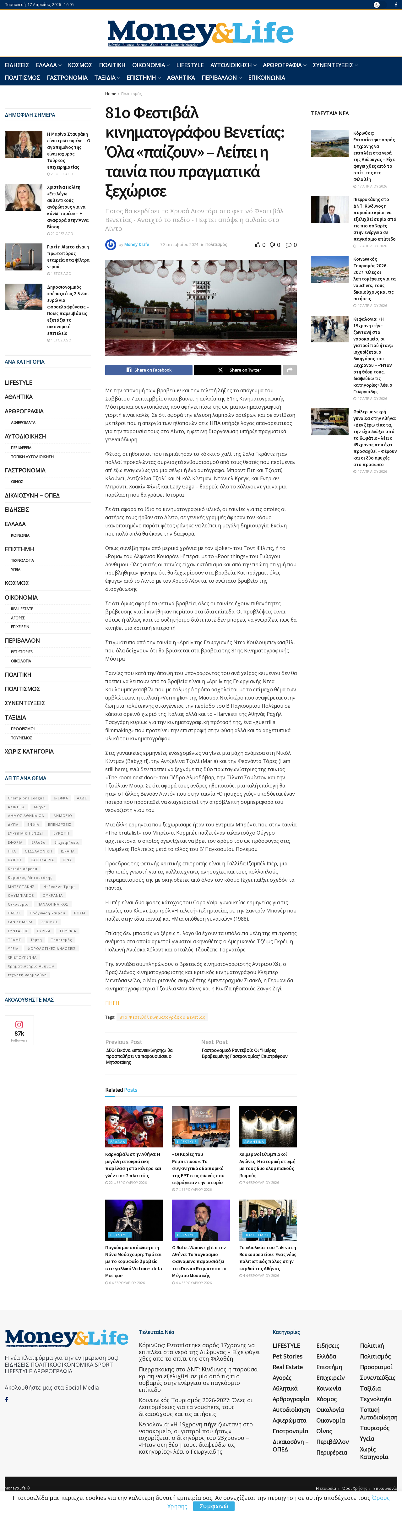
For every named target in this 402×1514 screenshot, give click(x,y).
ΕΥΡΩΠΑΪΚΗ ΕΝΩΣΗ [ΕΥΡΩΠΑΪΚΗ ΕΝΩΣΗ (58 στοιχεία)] (26, 833)
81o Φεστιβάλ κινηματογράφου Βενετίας (162, 1018)
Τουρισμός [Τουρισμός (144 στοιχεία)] (61, 939)
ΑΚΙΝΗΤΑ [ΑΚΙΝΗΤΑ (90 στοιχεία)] (16, 806)
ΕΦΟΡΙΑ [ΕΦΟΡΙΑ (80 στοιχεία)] (15, 842)
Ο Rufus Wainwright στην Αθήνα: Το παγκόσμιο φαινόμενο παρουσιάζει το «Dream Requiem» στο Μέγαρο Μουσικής (199, 1267)
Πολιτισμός (22, 77)
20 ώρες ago (60, 174)
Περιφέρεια (21, 447)
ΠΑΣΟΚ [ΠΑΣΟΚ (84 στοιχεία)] (14, 913)
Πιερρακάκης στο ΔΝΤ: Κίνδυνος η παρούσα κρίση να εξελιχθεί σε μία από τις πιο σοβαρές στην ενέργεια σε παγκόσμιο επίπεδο (374, 219)
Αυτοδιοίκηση (231, 65)
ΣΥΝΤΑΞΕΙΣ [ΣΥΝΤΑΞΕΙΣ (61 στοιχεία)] (18, 931)
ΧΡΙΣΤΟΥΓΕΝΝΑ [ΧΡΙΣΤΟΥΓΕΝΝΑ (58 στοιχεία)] (22, 957)
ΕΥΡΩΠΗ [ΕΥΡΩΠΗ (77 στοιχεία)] (61, 833)
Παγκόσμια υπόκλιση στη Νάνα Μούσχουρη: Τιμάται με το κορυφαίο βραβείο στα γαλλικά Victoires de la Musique (133, 1267)
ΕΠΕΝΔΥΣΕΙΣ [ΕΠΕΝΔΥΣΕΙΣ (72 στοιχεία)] (59, 824)
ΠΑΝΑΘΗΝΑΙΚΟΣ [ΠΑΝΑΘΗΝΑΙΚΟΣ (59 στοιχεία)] (52, 904)
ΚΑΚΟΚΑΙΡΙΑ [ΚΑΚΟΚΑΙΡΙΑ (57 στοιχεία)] (42, 860)
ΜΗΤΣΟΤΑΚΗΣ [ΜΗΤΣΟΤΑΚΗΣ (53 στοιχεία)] (21, 886)
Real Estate (22, 609)
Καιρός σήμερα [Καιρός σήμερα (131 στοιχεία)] (22, 868)
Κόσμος (80, 65)
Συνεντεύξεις (333, 65)
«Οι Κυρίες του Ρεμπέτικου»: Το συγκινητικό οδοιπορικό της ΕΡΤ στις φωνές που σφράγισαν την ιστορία (198, 1174)
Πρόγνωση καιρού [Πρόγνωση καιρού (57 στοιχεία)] (47, 913)
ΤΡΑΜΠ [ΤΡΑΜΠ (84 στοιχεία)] (15, 939)
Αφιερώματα (23, 422)
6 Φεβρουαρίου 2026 (125, 1288)
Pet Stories (21, 652)
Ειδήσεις (17, 65)
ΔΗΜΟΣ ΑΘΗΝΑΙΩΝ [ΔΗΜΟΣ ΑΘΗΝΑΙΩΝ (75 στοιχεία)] (26, 815)
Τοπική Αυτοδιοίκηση (32, 457)
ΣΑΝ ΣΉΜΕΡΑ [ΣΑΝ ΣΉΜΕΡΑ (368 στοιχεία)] (20, 921)
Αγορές (18, 618)
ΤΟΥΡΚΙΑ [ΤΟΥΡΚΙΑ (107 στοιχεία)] (67, 931)
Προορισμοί (23, 729)
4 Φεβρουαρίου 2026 (192, 1288)
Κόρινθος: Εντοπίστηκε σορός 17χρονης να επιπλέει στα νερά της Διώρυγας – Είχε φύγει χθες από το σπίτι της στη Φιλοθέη (199, 1358)
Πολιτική (112, 65)
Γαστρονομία (67, 77)
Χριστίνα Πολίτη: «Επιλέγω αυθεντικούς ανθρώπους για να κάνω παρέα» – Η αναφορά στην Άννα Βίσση (68, 207)
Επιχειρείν (20, 626)
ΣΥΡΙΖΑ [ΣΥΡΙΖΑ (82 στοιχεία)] (44, 931)
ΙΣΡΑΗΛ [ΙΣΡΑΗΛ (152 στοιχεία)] (68, 851)
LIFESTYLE (190, 65)
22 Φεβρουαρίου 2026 (126, 1188)
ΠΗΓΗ (112, 1004)
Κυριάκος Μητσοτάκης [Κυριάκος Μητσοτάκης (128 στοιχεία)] (30, 877)
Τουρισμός (21, 738)
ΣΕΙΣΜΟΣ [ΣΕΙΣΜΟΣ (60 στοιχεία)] (49, 921)
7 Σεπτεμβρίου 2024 (179, 244)
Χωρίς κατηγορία (29, 751)
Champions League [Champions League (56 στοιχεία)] (26, 798)
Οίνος (17, 481)
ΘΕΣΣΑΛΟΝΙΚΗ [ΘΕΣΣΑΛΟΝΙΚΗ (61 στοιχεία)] (38, 851)
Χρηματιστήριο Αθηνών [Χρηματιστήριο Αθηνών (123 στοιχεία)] (31, 966)
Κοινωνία (20, 535)
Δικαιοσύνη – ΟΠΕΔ (32, 495)
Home (110, 93)
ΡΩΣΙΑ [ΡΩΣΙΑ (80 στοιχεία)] (80, 913)
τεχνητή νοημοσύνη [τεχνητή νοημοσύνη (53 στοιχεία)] (27, 974)
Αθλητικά (181, 77)
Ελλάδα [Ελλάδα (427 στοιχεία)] (38, 842)
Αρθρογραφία (282, 65)
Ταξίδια (104, 77)
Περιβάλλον (219, 77)
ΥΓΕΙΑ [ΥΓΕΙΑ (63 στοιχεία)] (13, 948)
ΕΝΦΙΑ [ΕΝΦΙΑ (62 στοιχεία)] (33, 824)
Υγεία (15, 569)
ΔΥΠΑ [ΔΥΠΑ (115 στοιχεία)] (13, 824)
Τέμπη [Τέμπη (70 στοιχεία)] (36, 939)
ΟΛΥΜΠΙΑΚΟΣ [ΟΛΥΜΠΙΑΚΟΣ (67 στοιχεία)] (21, 895)
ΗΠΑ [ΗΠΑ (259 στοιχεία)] (12, 851)
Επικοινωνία (266, 77)
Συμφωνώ (213, 1506)
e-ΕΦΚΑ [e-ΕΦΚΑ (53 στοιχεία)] (61, 798)
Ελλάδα (46, 65)
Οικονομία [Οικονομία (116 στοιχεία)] (18, 904)
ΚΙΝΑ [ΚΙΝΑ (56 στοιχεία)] (67, 860)
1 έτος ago (59, 273)
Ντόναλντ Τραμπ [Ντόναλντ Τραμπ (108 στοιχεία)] (59, 886)
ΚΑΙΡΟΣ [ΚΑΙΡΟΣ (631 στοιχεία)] (15, 860)
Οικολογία (21, 661)
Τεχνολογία (22, 560)
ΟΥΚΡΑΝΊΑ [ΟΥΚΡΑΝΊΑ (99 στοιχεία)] (53, 895)
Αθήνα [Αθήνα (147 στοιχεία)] (40, 806)
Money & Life (136, 244)
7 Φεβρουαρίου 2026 (192, 1195)
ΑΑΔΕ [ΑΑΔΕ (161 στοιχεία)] (82, 798)
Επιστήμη (141, 77)
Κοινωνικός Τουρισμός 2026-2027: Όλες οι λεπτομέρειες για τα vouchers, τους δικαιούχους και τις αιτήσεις (374, 279)
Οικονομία (148, 65)
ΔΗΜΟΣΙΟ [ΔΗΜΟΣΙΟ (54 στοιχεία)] (62, 815)
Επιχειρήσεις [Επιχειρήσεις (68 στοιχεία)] (66, 842)
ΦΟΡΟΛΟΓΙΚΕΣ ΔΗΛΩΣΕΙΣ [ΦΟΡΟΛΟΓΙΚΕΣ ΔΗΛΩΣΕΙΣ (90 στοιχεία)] (51, 948)
